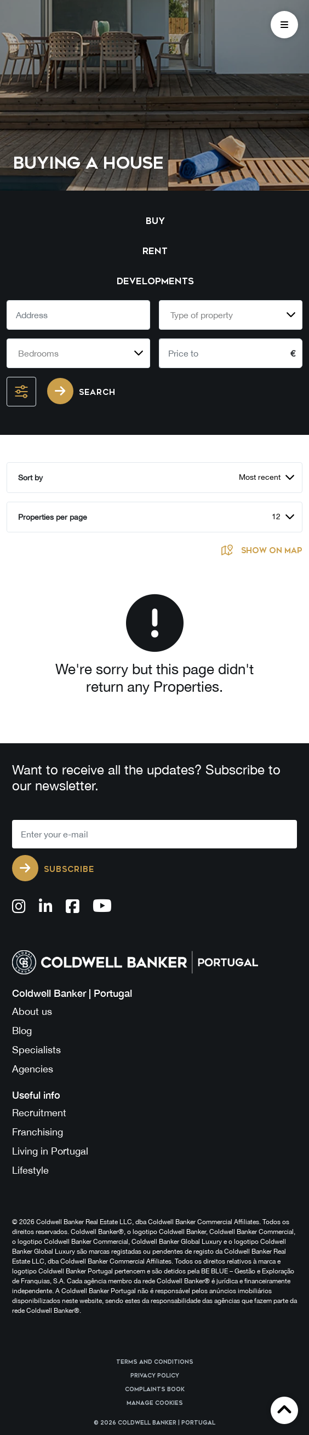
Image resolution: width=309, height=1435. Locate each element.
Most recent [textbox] (260, 477)
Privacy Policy (154, 1376)
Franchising (37, 1132)
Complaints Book (155, 1389)
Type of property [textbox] (201, 315)
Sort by (30, 477)
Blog (22, 1030)
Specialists (36, 1049)
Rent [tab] (155, 251)
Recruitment (39, 1112)
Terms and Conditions (154, 1362)
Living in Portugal (50, 1151)
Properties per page (52, 517)
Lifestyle (30, 1170)
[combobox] (230, 315)
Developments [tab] (155, 281)
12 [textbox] (276, 516)
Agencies (32, 1069)
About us (32, 1011)
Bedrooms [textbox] (38, 353)
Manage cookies (155, 1403)
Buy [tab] (155, 221)
